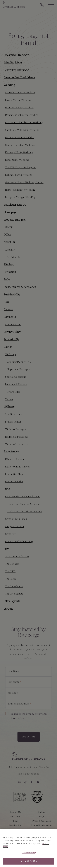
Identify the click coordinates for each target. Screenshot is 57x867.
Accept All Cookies (28, 863)
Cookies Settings (28, 854)
